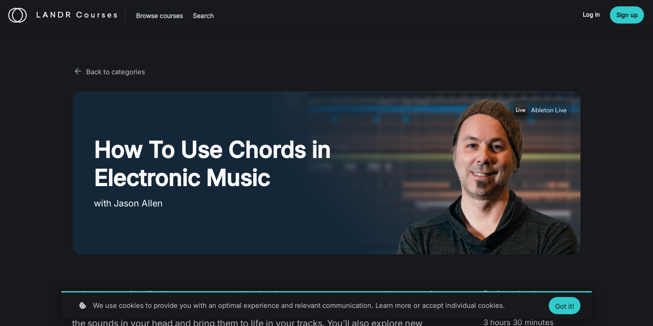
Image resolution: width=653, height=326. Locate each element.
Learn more (393, 305)
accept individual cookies (462, 305)
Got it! (564, 306)
